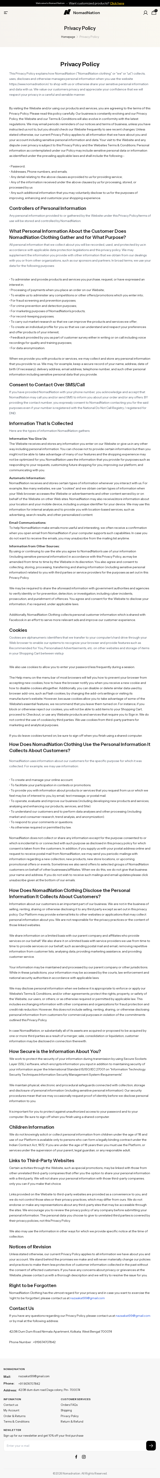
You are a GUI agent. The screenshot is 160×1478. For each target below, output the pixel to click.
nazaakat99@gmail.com (87, 1298)
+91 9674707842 (29, 1383)
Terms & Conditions (16, 1421)
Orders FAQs (69, 1405)
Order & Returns (14, 1416)
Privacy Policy (70, 1416)
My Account (11, 1410)
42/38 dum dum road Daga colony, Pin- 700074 (49, 1390)
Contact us (11, 1405)
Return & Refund (72, 1421)
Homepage (68, 36)
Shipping (66, 1410)
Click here (117, 3)
